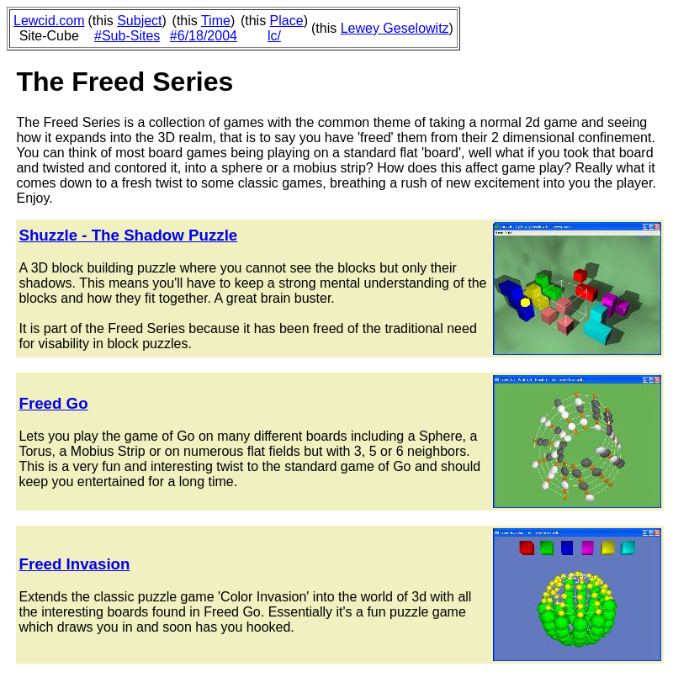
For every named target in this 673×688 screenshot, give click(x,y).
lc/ (274, 36)
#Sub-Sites (127, 36)
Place (287, 20)
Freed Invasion (74, 564)
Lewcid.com (48, 20)
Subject (139, 20)
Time (216, 20)
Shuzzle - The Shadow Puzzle (128, 235)
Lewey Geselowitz (395, 28)
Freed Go (53, 403)
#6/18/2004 (203, 36)
